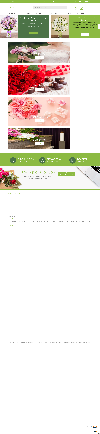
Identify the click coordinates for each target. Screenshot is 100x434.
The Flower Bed (13, 7)
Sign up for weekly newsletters (66, 118)
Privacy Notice (70, 432)
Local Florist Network (79, 432)
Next (99, 25)
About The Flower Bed (14, 138)
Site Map (88, 432)
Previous (1, 25)
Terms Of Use (63, 432)
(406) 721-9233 (14, 1)
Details (84, 33)
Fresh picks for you (38, 119)
